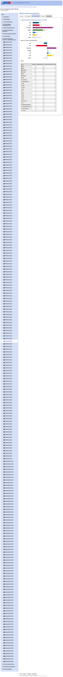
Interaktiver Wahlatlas (32, 6)
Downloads (15, 6)
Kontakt (20, 673)
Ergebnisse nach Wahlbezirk (23, 6)
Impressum (24, 673)
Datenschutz (29, 673)
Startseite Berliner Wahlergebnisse (7, 6)
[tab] (21, 16)
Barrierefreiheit (34, 673)
